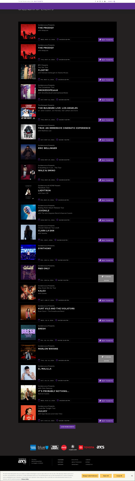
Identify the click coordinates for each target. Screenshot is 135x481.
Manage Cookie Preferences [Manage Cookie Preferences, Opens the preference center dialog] (90, 475)
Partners (60, 462)
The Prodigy (46, 28)
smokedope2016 (48, 90)
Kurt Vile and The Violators (56, 308)
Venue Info (75, 464)
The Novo (24, 6)
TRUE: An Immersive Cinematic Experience (64, 128)
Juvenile (43, 210)
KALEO (42, 291)
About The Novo (77, 462)
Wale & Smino (46, 170)
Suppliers (60, 464)
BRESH (42, 328)
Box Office (75, 459)
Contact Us (89, 464)
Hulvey (42, 411)
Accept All (119, 475)
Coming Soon (106, 278)
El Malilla (44, 369)
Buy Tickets (38, 1)
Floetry (43, 70)
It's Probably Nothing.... (53, 391)
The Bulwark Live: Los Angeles (58, 108)
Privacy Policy (25, 479)
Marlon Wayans (48, 349)
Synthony (44, 248)
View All (114, 13)
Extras (88, 462)
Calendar (60, 459)
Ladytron (44, 190)
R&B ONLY (44, 268)
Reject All (106, 475)
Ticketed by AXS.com (67, 13)
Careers (88, 459)
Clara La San (46, 230)
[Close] (132, 476)
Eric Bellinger (47, 148)
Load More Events (67, 427)
